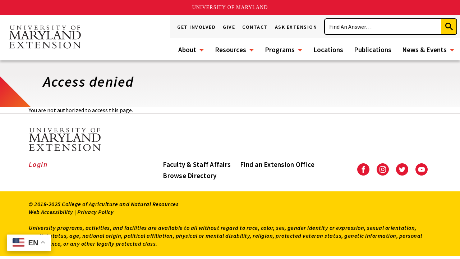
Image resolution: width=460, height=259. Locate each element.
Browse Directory (189, 175)
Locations (328, 49)
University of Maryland (230, 7)
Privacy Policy (95, 211)
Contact (255, 27)
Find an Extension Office (277, 164)
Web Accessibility (51, 211)
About (187, 49)
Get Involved (196, 27)
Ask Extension (296, 27)
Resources (230, 49)
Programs (280, 49)
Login (38, 164)
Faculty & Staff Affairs (197, 164)
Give (229, 27)
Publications (372, 49)
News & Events (424, 49)
